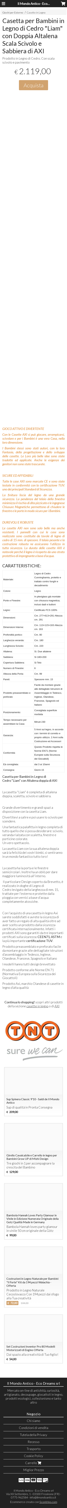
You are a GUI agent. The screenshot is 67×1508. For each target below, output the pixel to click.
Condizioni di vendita (33, 1428)
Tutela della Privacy (33, 1435)
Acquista (33, 85)
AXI (56, 1006)
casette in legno (37, 1006)
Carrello (33, 1463)
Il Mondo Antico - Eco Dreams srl (40, 4)
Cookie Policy (33, 1456)
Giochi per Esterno (12, 12)
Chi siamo (33, 1421)
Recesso (33, 1442)
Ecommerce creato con (33, 1501)
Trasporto (34, 1449)
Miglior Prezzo (33, 1470)
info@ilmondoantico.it (43, 1497)
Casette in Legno (36, 12)
